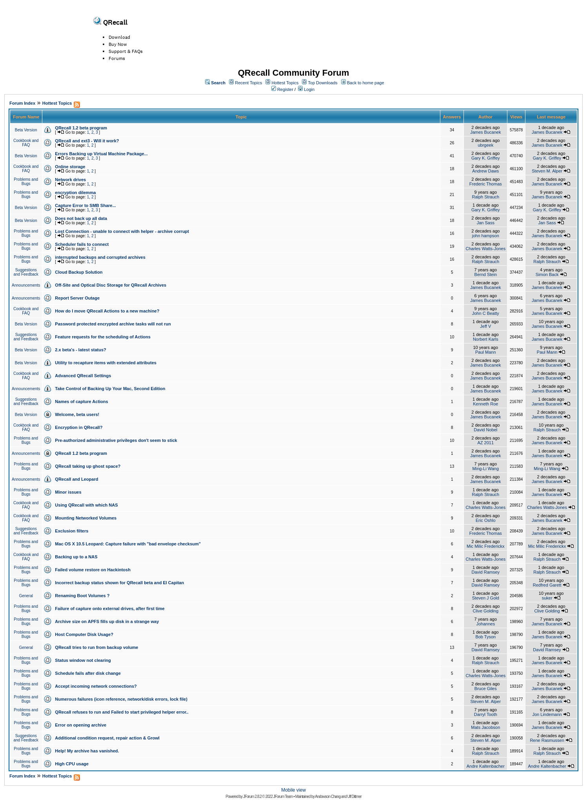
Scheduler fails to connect (82, 244)
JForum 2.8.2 (252, 796)
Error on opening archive (80, 725)
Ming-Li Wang (486, 468)
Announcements (26, 285)
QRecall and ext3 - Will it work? (87, 140)
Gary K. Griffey (485, 158)
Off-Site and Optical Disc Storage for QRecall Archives (110, 285)
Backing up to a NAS (76, 556)
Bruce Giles (485, 688)
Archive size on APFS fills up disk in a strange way (107, 621)
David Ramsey (486, 572)
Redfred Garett (547, 585)
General (26, 596)
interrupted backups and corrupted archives (100, 257)
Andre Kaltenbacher (486, 766)
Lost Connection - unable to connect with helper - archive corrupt (122, 231)
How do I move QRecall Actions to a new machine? (107, 311)
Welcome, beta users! (77, 414)
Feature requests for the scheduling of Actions (102, 336)
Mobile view (293, 790)
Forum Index (22, 103)
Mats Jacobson (485, 727)
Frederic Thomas (485, 184)
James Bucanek (485, 132)
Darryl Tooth (485, 714)
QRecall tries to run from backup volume (96, 647)
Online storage (70, 166)
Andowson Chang (327, 796)
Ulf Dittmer (354, 796)
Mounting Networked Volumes (85, 518)
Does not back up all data (81, 218)
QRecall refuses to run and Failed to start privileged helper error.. (121, 712)
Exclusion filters (71, 531)
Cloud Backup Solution (78, 272)
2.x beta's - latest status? (80, 349)
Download (119, 37)
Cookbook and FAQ (26, 142)
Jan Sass (485, 222)
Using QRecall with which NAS (86, 505)
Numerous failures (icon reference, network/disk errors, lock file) (121, 699)
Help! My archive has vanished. (87, 750)
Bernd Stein (485, 274)
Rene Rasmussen (547, 740)
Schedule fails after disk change (88, 673)
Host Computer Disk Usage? (84, 634)
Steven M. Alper (547, 171)
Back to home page (365, 82)
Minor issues (68, 492)
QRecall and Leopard (76, 479)
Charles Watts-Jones (485, 248)
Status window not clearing (83, 660)
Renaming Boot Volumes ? (82, 595)
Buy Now (118, 44)
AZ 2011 (486, 442)
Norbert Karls (485, 339)
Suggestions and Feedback (25, 272)
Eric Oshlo (486, 520)
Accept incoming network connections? (95, 686)
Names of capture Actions (81, 401)
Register (285, 89)
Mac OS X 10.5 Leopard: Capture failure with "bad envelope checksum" (128, 543)
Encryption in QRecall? (78, 427)
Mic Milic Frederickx (486, 546)
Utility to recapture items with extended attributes (105, 362)
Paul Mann (485, 352)
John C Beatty (485, 313)
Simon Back (547, 274)
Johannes (485, 623)
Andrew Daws (485, 171)
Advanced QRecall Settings (83, 375)
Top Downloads (322, 82)
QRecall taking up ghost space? (87, 466)
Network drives (70, 179)
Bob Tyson (485, 636)
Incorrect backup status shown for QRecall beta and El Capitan (119, 582)
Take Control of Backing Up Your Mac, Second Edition (110, 388)
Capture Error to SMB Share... (85, 205)
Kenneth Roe (485, 404)
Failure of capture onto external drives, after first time (109, 608)
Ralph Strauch (485, 196)
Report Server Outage (77, 298)
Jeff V (485, 326)
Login (309, 89)
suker (547, 598)
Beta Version (26, 130)
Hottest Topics (284, 82)
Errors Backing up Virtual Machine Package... (101, 153)
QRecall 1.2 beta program (81, 127)
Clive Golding (485, 611)
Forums (117, 58)
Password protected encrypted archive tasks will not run (113, 324)
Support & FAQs (126, 51)
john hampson (485, 235)
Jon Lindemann (547, 714)
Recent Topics (248, 82)
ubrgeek (485, 145)
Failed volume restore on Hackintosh (93, 569)
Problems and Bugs (26, 181)
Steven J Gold (485, 598)
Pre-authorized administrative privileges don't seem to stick (116, 440)
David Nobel (485, 429)
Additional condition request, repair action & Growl (107, 738)
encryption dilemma (75, 192)
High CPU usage (72, 763)
